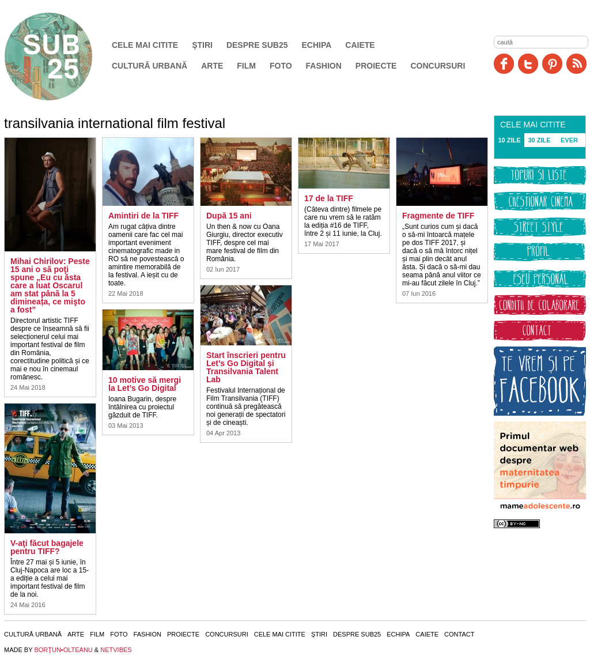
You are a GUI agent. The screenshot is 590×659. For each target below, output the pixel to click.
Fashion (324, 65)
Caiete (360, 45)
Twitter (528, 64)
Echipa (317, 45)
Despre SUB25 (257, 45)
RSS (576, 64)
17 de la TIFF (328, 198)
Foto (281, 65)
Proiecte (376, 65)
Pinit (552, 64)
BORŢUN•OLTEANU (63, 649)
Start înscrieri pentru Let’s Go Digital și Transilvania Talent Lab (246, 367)
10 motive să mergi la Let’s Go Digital (144, 384)
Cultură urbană (149, 65)
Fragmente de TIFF (438, 215)
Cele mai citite (145, 45)
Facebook (504, 64)
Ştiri (202, 45)
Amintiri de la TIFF (143, 215)
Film (246, 65)
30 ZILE (539, 140)
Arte (212, 65)
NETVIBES (115, 649)
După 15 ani (229, 215)
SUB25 (61, 56)
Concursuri (437, 65)
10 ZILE (509, 140)
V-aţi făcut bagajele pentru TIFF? (47, 547)
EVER (569, 140)
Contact (459, 634)
